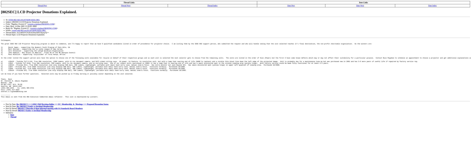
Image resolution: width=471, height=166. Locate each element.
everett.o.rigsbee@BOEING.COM (41, 24)
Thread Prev (42, 6)
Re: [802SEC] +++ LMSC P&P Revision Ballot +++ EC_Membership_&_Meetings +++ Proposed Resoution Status (62, 116)
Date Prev (291, 6)
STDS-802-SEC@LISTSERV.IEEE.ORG (24, 20)
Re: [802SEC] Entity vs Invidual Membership (35, 118)
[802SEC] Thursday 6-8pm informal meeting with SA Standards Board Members (50, 120)
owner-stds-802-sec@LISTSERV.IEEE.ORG (29, 30)
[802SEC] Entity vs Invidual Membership (34, 123)
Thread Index (212, 6)
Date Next (360, 6)
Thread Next (125, 6)
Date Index (432, 6)
